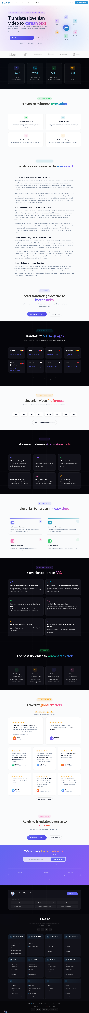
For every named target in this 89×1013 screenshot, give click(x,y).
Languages (13, 985)
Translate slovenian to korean (21, 38)
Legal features (14, 967)
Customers (50, 988)
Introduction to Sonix (15, 991)
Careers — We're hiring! (71, 988)
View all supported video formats (44, 422)
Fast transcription (14, 948)
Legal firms (13, 972)
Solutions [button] (22, 2)
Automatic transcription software (16, 944)
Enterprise (50, 941)
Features (13, 941)
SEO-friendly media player (35, 944)
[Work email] (39, 860)
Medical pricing (32, 975)
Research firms (51, 949)
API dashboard (51, 969)
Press (67, 991)
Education (50, 944)
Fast (39, 925)
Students (68, 952)
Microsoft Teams (70, 967)
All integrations (69, 975)
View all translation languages (44, 379)
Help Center (24, 895)
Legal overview (14, 964)
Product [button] (14, 2)
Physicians (31, 969)
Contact (68, 993)
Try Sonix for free (81, 2)
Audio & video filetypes (16, 988)
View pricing (55, 314)
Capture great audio (33, 996)
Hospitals (31, 972)
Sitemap (38, 1009)
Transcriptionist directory (16, 996)
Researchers (69, 944)
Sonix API (50, 964)
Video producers (70, 949)
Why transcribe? (33, 993)
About (67, 985)
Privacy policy (45, 1009)
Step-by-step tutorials (34, 991)
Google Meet (69, 969)
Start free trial (58, 859)
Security (68, 996)
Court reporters (14, 969)
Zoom (67, 964)
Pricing (38, 2)
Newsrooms (50, 946)
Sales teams (50, 952)
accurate (43, 925)
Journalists (68, 941)
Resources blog (14, 993)
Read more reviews (44, 799)
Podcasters (68, 946)
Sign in (71, 2)
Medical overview (33, 964)
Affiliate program (51, 972)
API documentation (52, 967)
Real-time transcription (16, 953)
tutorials (30, 895)
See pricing (42, 37)
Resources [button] (30, 2)
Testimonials (50, 991)
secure (49, 925)
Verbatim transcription (16, 950)
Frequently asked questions (35, 988)
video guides (37, 895)
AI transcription (51, 923)
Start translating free (37, 314)
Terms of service (53, 1009)
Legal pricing (13, 975)
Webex (67, 972)
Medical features (33, 967)
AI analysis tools (32, 941)
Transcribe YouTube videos (35, 949)
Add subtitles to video (34, 946)
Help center (31, 985)
